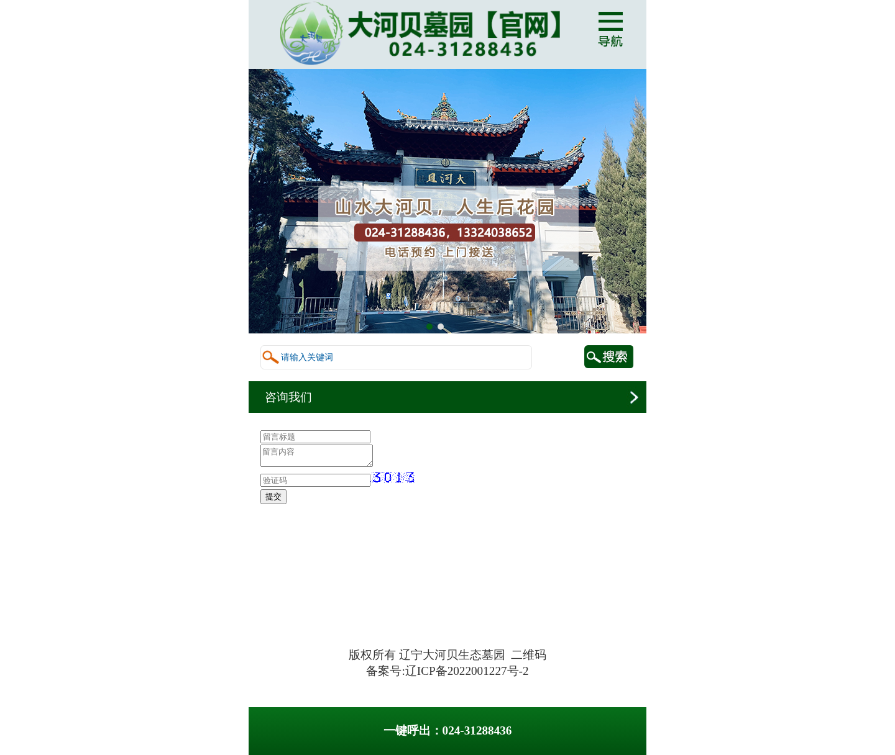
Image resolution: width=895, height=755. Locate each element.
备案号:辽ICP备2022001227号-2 (447, 670)
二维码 (528, 654)
